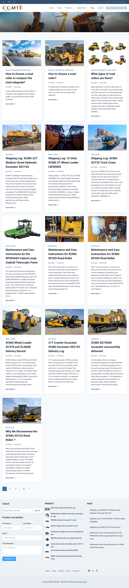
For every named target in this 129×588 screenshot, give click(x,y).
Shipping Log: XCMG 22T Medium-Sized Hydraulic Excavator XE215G (21, 162)
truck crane (95, 154)
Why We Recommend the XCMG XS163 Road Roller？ (21, 436)
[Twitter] (3, 2)
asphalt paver (11, 246)
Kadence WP (82, 582)
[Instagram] (9, 2)
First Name (6, 523)
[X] (93, 570)
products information (13, 70)
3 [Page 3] (15, 489)
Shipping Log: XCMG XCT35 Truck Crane (105, 527)
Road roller (26, 70)
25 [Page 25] (24, 489)
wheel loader (53, 154)
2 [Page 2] (10, 489)
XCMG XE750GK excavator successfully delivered (105, 347)
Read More (11, 104)
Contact (100, 8)
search (37, 510)
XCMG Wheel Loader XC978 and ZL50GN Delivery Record (19, 347)
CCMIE (9, 87)
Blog (92, 8)
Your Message (7, 543)
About (59, 8)
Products (76, 571)
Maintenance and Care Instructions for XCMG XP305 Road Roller (62, 254)
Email (4, 533)
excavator (9, 154)
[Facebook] (14, 2)
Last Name (27, 523)
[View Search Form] (116, 8)
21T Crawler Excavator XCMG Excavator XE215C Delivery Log (64, 347)
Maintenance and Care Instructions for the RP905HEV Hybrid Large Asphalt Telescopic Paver (106, 536)
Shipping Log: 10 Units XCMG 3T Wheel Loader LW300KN (63, 162)
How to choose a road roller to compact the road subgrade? (19, 78)
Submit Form (9, 559)
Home (51, 8)
